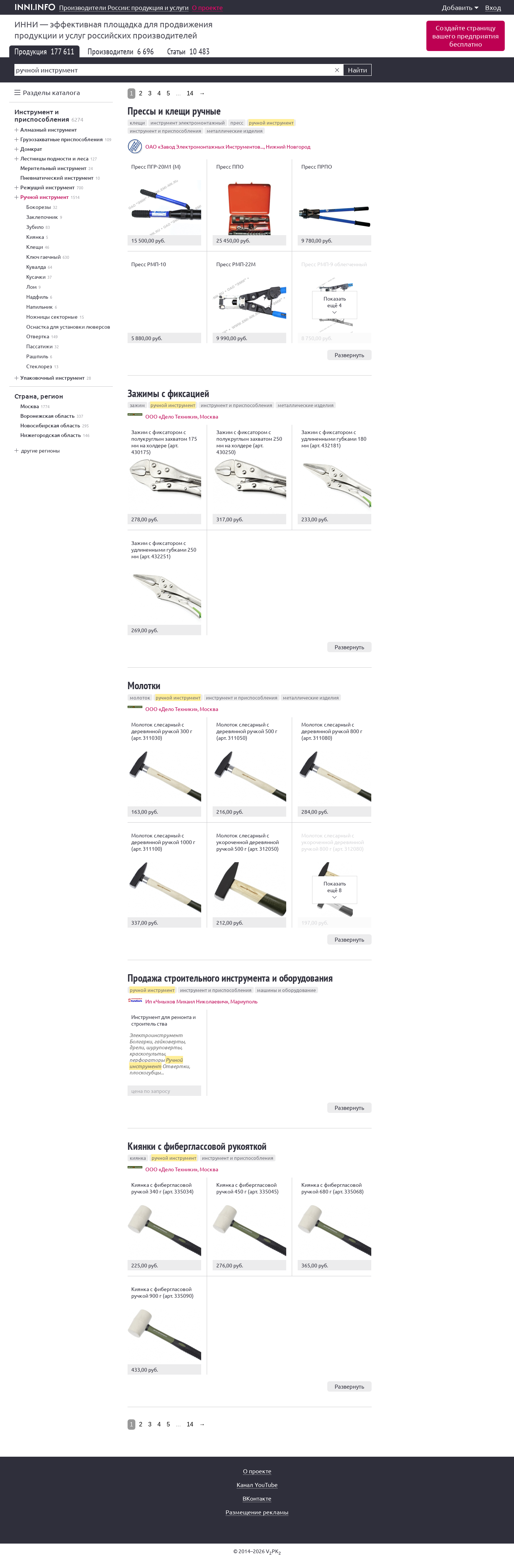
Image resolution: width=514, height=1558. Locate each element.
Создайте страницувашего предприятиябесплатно (465, 36)
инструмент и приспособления (165, 131)
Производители (121, 51)
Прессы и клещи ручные (174, 111)
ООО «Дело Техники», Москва (181, 416)
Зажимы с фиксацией (168, 393)
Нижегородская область (54, 435)
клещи (137, 122)
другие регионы (40, 450)
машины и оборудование (286, 990)
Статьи (188, 51)
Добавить (460, 7)
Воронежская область (51, 416)
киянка (138, 1158)
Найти (357, 70)
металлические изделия (235, 131)
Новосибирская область (54, 426)
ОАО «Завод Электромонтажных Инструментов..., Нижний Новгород (227, 146)
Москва (35, 406)
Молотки (144, 685)
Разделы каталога (51, 92)
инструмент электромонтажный (188, 122)
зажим (137, 405)
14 (190, 93)
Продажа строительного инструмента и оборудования (230, 978)
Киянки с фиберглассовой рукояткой (197, 1146)
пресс (236, 122)
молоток (140, 697)
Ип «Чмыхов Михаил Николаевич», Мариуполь (201, 1001)
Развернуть (349, 354)
